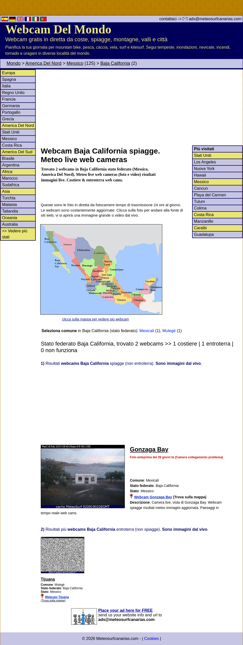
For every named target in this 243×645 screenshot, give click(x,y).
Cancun (201, 188)
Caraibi (200, 228)
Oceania (9, 218)
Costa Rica (12, 145)
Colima (200, 208)
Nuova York (204, 168)
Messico (75, 63)
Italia (6, 86)
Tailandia (10, 211)
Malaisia (9, 204)
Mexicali (146, 331)
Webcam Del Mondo (58, 29)
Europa (8, 73)
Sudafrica (10, 185)
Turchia (8, 198)
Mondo (14, 63)
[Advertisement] (141, 107)
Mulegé (169, 331)
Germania (11, 106)
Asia (6, 191)
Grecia (8, 119)
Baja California (115, 63)
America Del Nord (44, 63)
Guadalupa (204, 234)
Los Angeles (205, 162)
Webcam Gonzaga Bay (153, 497)
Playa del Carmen (210, 195)
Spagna (9, 79)
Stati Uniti (10, 132)
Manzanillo (203, 221)
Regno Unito (13, 92)
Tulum (199, 201)
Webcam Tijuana (57, 597)
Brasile (8, 158)
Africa (7, 171)
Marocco (9, 178)
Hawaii (200, 175)
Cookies (151, 638)
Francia (8, 99)
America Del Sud (17, 152)
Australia (10, 224)
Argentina (10, 165)
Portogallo (11, 112)
